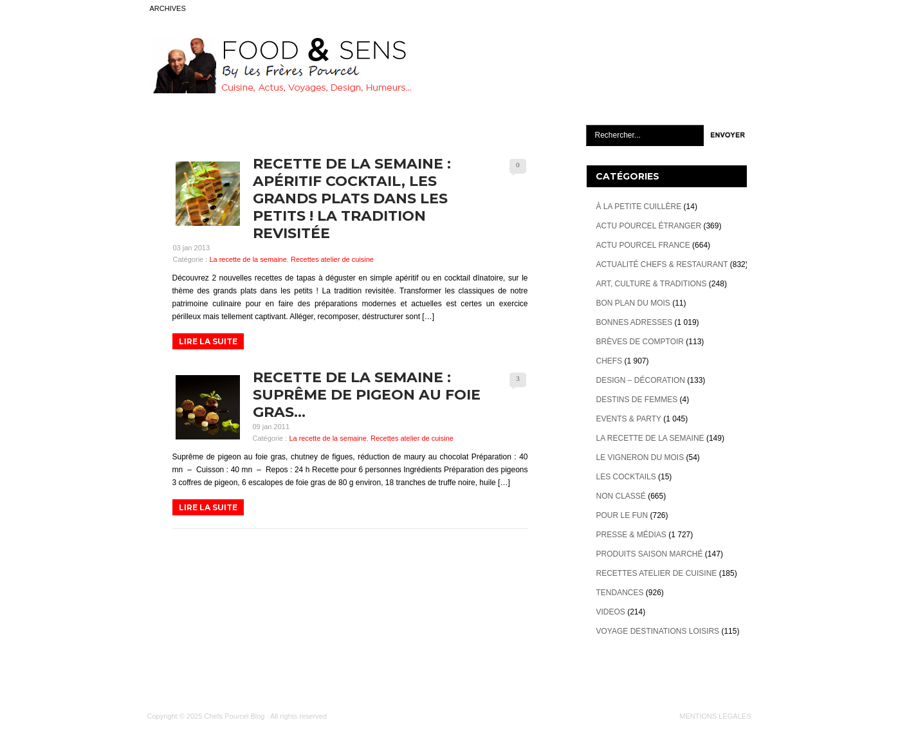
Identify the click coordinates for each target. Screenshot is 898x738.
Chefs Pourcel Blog (234, 716)
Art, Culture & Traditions (651, 283)
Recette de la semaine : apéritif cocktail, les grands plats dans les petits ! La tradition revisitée (352, 198)
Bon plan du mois (633, 303)
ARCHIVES (168, 8)
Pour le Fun (622, 515)
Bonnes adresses (634, 322)
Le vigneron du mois (640, 457)
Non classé (621, 496)
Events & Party (628, 418)
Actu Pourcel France (643, 245)
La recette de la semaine (247, 259)
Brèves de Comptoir (640, 341)
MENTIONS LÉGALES (715, 716)
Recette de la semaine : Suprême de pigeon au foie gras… (367, 395)
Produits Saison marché (649, 553)
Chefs (609, 360)
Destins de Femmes (637, 399)
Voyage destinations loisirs (658, 631)
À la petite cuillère (639, 206)
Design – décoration (640, 380)
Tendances (620, 592)
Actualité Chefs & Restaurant (662, 264)
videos (610, 611)
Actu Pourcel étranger (649, 225)
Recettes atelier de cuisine (332, 259)
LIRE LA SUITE (208, 341)
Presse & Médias (631, 534)
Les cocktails (626, 476)
